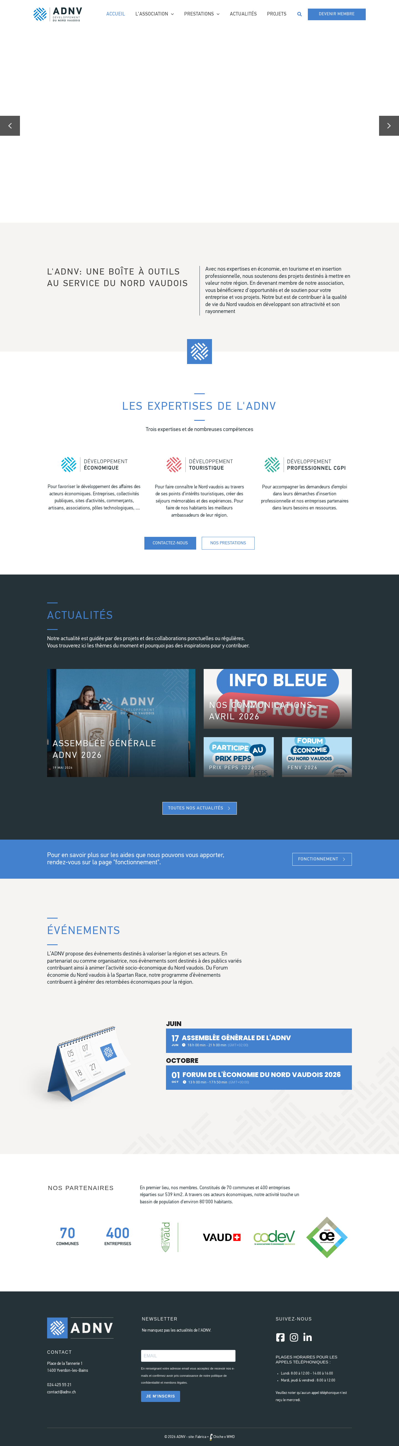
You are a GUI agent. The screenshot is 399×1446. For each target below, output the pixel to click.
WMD (231, 1437)
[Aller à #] (94, 487)
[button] (299, 14)
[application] (174, 14)
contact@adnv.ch (61, 1392)
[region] (199, 126)
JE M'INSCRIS (160, 1396)
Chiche (216, 1437)
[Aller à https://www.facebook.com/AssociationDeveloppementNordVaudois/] (280, 1338)
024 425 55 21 (59, 1385)
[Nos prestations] (228, 543)
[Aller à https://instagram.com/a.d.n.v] (294, 1338)
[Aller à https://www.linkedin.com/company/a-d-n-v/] (307, 1338)
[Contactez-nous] (170, 543)
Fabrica (200, 1437)
